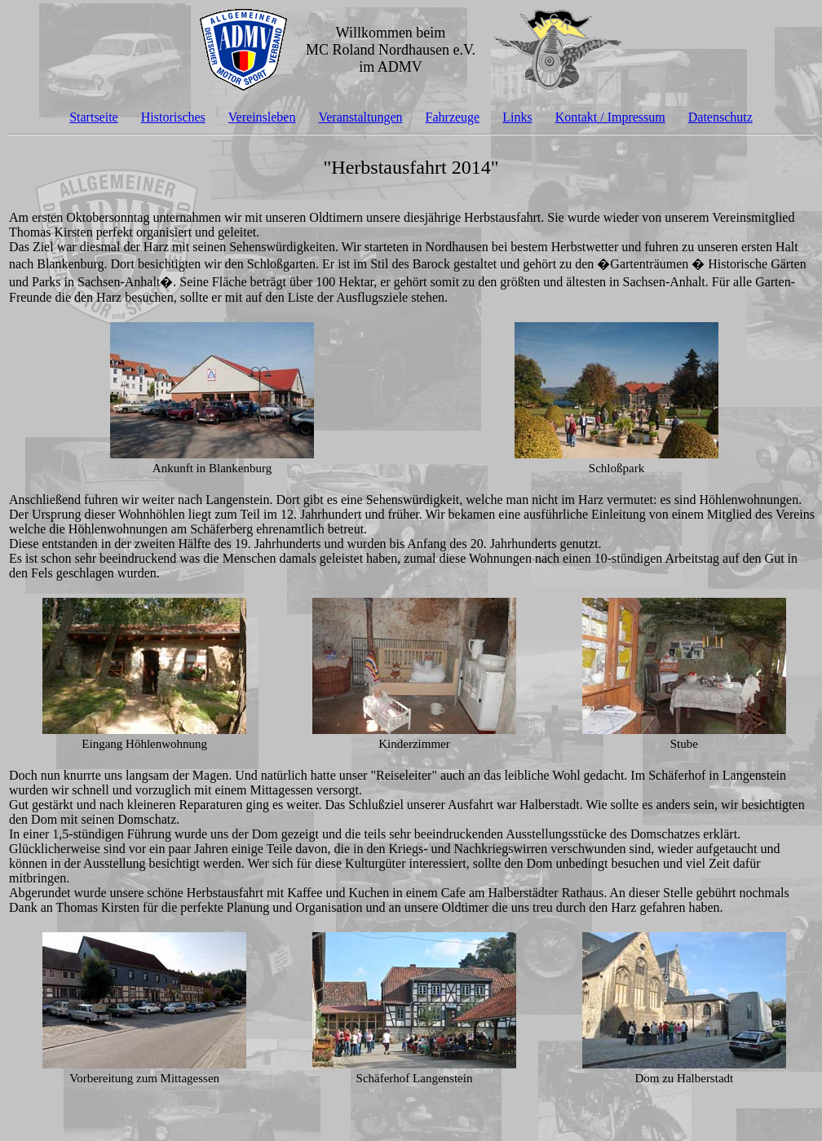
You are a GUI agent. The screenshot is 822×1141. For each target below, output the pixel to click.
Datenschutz (720, 117)
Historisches (173, 117)
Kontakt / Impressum (610, 117)
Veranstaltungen (360, 117)
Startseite (93, 117)
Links (517, 117)
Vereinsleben (262, 117)
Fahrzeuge (453, 117)
